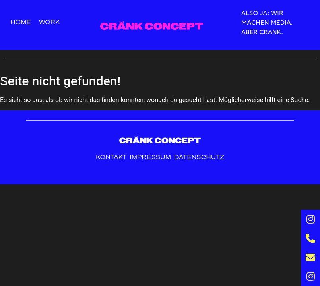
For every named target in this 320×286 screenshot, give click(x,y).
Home (20, 22)
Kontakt (111, 157)
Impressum (151, 157)
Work (49, 22)
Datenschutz (199, 157)
